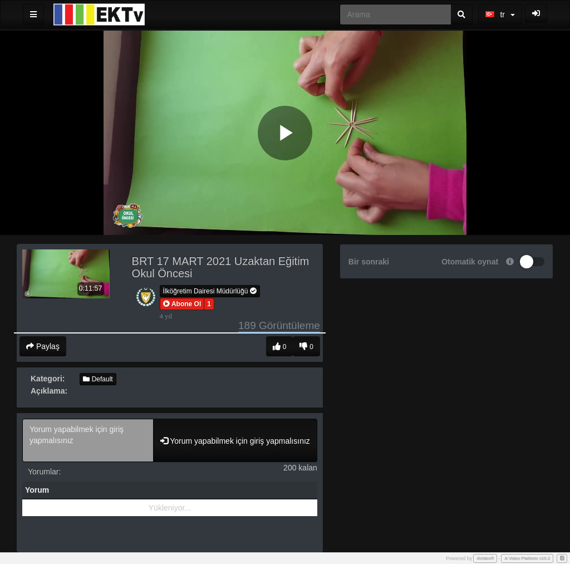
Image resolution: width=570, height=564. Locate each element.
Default (97, 379)
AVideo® (485, 558)
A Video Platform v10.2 (527, 558)
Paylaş (43, 346)
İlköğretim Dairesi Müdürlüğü (210, 291)
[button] (182, 304)
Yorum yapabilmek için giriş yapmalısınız (88, 440)
